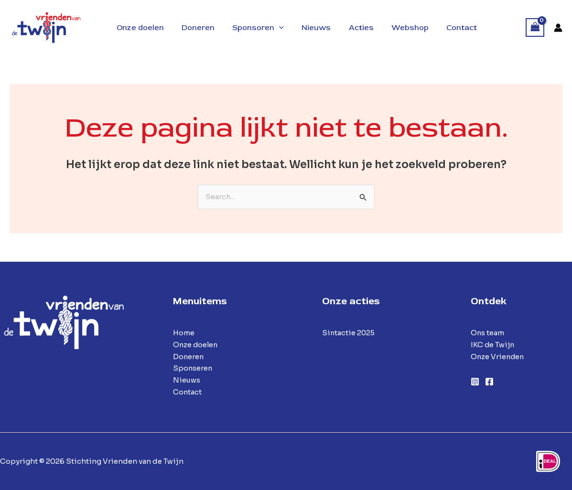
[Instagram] (475, 381)
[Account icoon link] (558, 27)
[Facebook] (489, 381)
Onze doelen (196, 344)
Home (183, 332)
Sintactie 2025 (349, 332)
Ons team (488, 332)
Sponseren (193, 368)
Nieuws (187, 379)
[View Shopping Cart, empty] (535, 27)
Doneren (189, 356)
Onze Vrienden (498, 356)
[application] (273, 27)
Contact (187, 391)
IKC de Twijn (493, 344)
